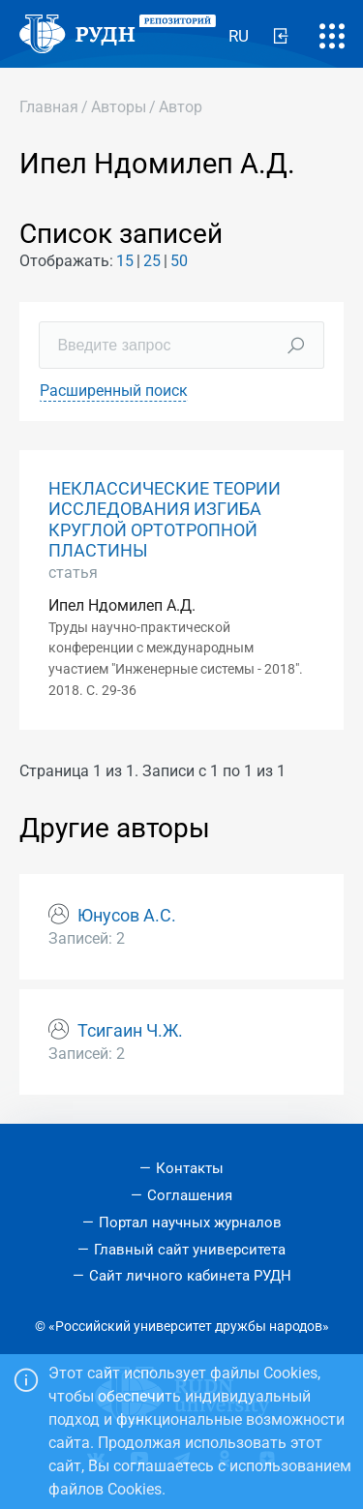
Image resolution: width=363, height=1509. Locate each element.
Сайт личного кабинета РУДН (190, 1275)
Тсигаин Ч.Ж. (130, 1031)
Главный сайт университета (190, 1249)
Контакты (190, 1168)
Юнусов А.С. (126, 915)
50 (179, 261)
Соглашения (189, 1195)
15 (125, 261)
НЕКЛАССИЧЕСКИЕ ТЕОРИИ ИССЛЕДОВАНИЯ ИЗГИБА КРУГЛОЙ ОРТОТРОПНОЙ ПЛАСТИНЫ (164, 519)
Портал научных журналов (190, 1222)
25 (152, 261)
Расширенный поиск (114, 390)
